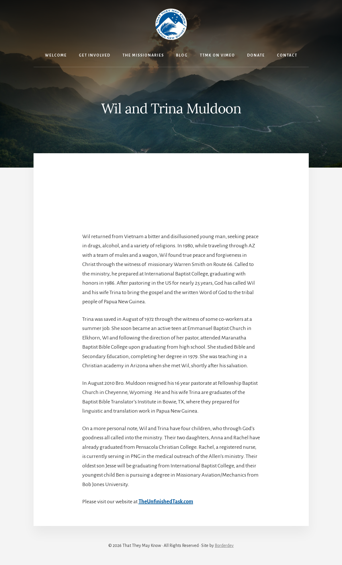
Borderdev (224, 545)
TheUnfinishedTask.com (165, 501)
